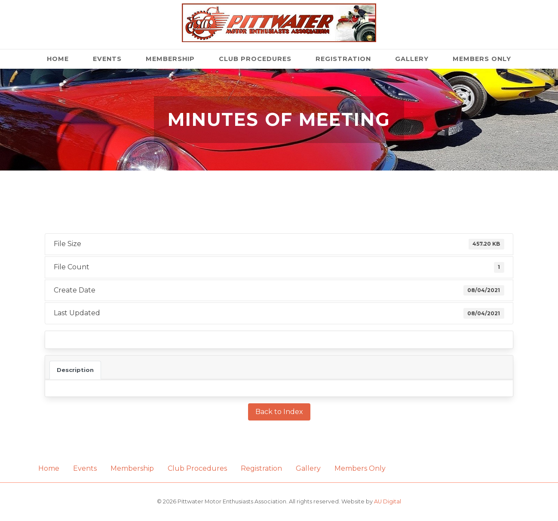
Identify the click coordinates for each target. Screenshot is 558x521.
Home (58, 59)
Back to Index (279, 412)
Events (107, 59)
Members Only (482, 59)
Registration (343, 59)
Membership (170, 59)
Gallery (412, 59)
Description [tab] (75, 369)
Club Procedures (255, 59)
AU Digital (387, 501)
